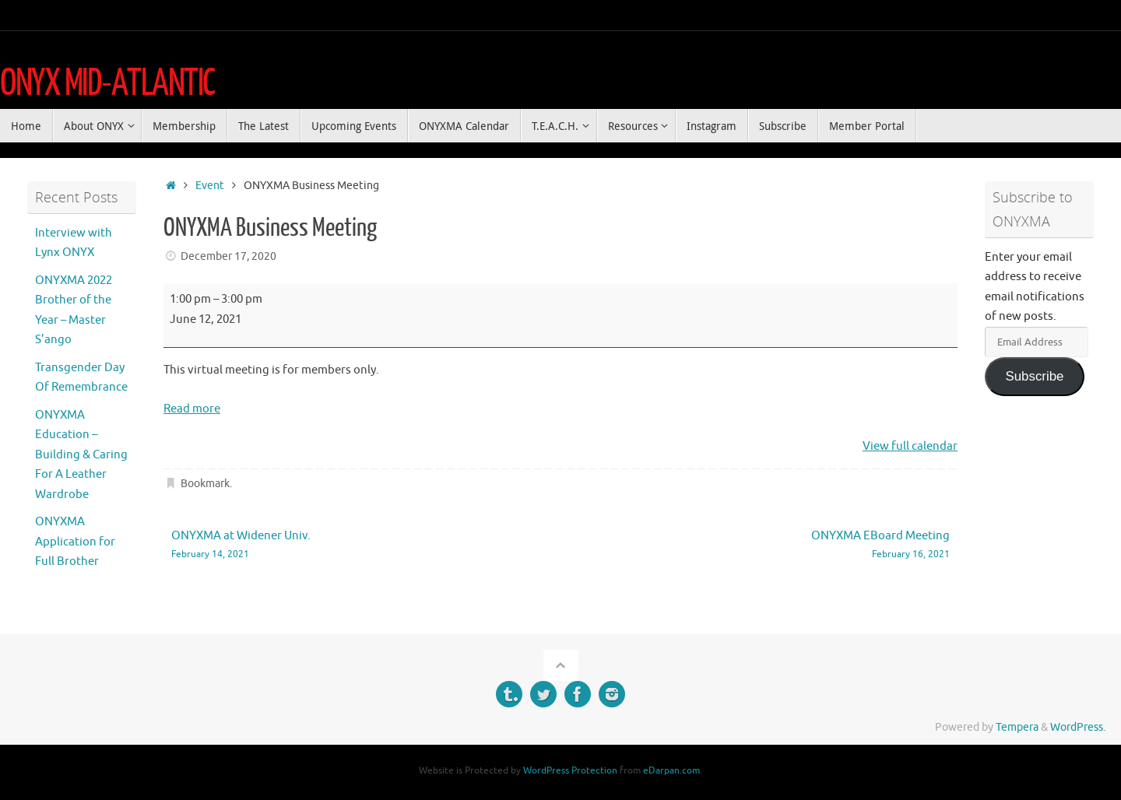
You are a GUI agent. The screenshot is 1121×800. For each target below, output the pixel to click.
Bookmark (205, 483)
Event (209, 185)
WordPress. (1077, 727)
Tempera (1017, 727)
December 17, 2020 (228, 256)
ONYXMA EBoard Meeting (771, 545)
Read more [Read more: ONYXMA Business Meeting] (191, 409)
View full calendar (910, 446)
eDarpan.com (671, 770)
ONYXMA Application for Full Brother (75, 541)
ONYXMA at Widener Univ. (350, 545)
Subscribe (1034, 376)
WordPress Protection (570, 770)
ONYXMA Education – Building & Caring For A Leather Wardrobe (81, 455)
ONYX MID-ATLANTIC (107, 83)
